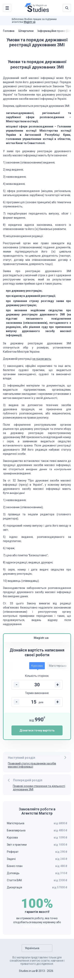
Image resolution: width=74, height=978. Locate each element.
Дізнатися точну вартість (37, 730)
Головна (8, 30)
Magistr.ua (29, 22)
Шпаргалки (26, 30)
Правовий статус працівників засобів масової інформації (32, 765)
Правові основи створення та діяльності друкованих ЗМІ (39, 787)
